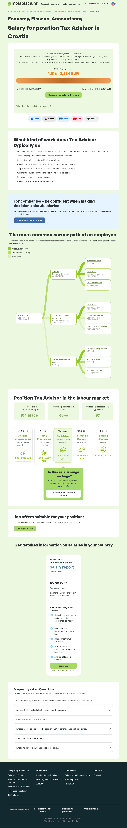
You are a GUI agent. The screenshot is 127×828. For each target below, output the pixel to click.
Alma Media (72, 821)
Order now (63, 666)
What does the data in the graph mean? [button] (33, 106)
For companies (92, 3)
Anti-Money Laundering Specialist (62, 360)
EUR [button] (104, 3)
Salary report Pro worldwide (77, 775)
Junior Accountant (95, 315)
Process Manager (95, 370)
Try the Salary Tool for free (29, 220)
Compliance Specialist (97, 348)
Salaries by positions (49, 4)
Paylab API (69, 784)
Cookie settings (91, 809)
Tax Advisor (23, 315)
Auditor (55, 271)
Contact (97, 775)
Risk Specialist (93, 359)
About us (40, 784)
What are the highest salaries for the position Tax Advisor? (41, 710)
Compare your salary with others (63, 95)
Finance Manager (94, 282)
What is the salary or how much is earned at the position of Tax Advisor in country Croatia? (54, 700)
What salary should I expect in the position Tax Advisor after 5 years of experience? (51, 729)
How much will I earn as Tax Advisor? (31, 719)
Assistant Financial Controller (60, 316)
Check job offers (25, 528)
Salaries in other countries (20, 786)
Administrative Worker (97, 326)
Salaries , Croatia (36, 11)
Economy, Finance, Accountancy (70, 11)
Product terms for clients (47, 775)
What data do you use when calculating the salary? (37, 748)
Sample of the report (61, 670)
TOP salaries (13, 795)
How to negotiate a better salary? (30, 738)
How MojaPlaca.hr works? (47, 779)
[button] (113, 3)
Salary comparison (71, 4)
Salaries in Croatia (16, 775)
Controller (91, 271)
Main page (13, 11)
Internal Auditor (94, 260)
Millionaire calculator (17, 791)
